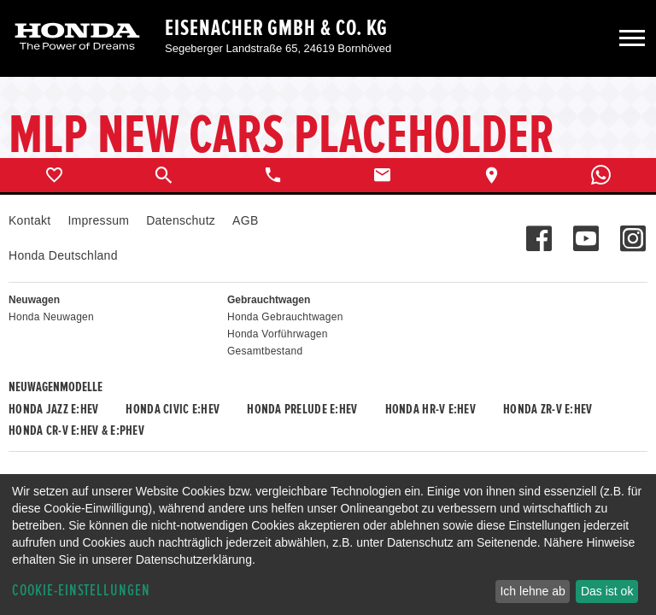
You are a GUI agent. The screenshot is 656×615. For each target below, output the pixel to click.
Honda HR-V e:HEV (430, 409)
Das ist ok (607, 591)
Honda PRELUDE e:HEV (302, 409)
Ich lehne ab (532, 591)
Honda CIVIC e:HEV (173, 409)
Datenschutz (180, 220)
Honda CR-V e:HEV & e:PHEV (76, 430)
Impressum (98, 220)
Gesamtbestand (264, 351)
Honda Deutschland (63, 255)
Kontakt (29, 220)
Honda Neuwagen (51, 317)
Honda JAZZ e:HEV (53, 409)
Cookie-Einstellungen (81, 591)
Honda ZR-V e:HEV (547, 409)
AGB (245, 220)
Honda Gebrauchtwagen (285, 317)
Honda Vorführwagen (277, 334)
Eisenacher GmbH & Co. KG (276, 28)
